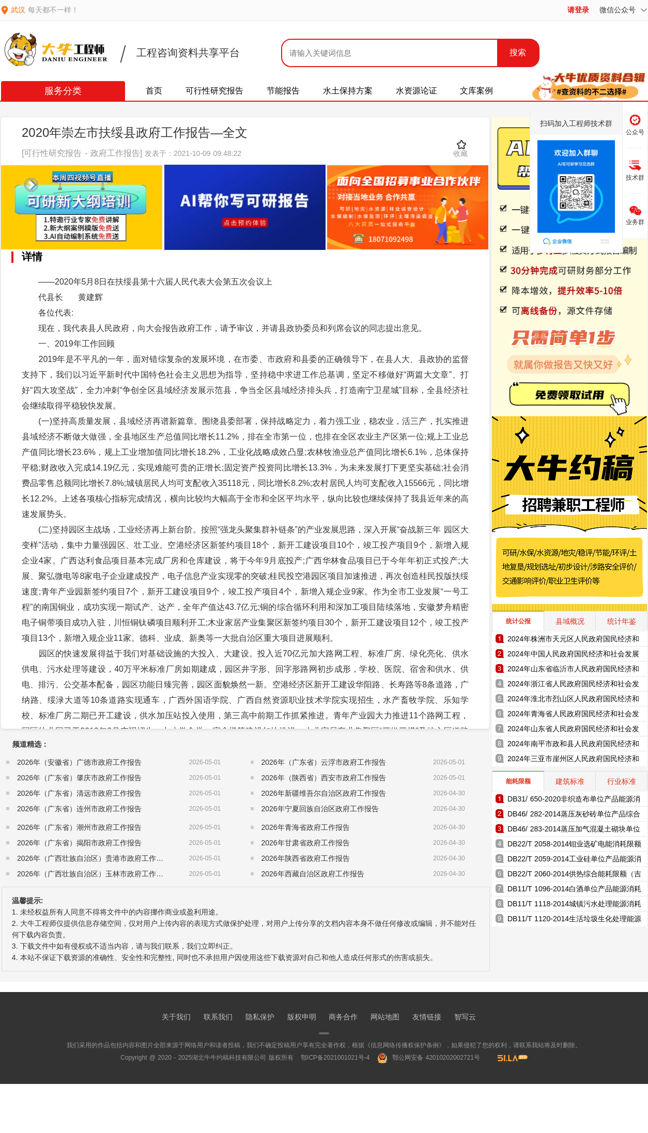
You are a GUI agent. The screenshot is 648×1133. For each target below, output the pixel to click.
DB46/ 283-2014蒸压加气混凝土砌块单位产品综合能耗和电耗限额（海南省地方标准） (573, 831)
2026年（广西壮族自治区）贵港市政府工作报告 (94, 858)
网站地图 (385, 1017)
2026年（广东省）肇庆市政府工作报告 (79, 778)
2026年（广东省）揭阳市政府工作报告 (79, 843)
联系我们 (218, 1017)
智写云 (465, 1017)
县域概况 (570, 621)
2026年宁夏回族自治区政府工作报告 (320, 809)
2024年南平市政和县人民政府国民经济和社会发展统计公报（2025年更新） (573, 745)
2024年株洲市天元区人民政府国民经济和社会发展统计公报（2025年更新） (573, 641)
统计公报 (518, 621)
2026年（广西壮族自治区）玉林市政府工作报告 (94, 874)
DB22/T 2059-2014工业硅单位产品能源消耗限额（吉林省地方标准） (574, 861)
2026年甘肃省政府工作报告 (305, 843)
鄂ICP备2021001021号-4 (335, 1057)
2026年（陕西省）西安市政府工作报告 (323, 778)
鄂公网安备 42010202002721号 (428, 1057)
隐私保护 (259, 1017)
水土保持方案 (348, 90)
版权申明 (301, 1017)
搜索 (518, 52)
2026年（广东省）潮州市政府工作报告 (79, 827)
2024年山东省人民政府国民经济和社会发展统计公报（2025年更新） (573, 730)
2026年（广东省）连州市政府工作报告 (79, 809)
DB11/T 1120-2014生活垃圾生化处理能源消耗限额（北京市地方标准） (574, 920)
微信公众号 (623, 10)
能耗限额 (518, 781)
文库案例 (476, 90)
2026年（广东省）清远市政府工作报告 (79, 793)
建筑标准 (570, 781)
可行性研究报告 (214, 90)
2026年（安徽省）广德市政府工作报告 (79, 762)
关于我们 (176, 1017)
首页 (154, 90)
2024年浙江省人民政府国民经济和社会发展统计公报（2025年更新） (573, 685)
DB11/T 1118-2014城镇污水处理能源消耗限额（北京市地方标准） (574, 905)
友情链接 (426, 1017)
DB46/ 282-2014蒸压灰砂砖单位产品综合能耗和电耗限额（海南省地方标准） (573, 816)
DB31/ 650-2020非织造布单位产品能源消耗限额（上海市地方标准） (573, 801)
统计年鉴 (621, 621)
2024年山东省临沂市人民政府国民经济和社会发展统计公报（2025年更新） (573, 670)
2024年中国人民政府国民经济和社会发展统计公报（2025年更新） (573, 656)
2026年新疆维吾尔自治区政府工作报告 (323, 793)
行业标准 (621, 781)
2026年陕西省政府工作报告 (305, 858)
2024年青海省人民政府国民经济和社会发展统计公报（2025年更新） (573, 715)
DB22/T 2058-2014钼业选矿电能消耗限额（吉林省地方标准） (574, 846)
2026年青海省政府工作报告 (305, 827)
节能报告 (283, 90)
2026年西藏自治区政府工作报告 (312, 874)
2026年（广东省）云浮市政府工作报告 (323, 762)
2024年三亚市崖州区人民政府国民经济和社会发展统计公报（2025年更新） (573, 760)
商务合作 (343, 1017)
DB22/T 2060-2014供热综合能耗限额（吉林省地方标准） (574, 876)
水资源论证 (416, 90)
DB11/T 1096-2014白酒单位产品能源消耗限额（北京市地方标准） (574, 890)
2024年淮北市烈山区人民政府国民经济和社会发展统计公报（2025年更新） (573, 700)
